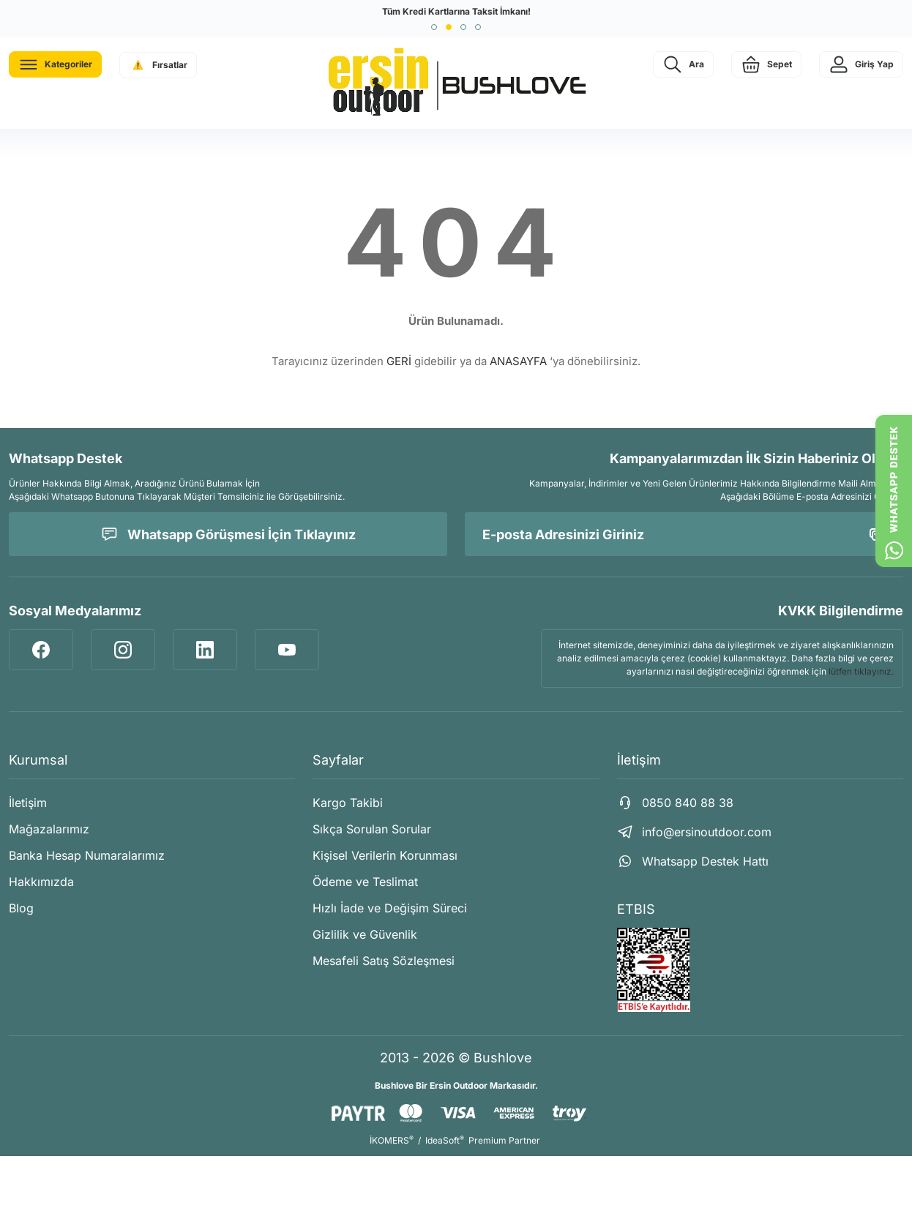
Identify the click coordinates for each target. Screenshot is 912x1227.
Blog (21, 908)
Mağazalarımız (49, 829)
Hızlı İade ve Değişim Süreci (390, 908)
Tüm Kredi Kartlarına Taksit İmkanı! (456, 11)
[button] (434, 27)
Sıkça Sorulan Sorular (372, 829)
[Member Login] (861, 64)
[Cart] (766, 64)
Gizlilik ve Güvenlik (365, 934)
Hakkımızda (41, 881)
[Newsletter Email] (684, 534)
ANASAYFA (518, 361)
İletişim (28, 802)
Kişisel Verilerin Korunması (385, 855)
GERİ (398, 361)
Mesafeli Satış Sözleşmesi (384, 960)
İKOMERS (392, 1140)
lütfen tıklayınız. (861, 671)
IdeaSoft (444, 1140)
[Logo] (456, 83)
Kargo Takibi (348, 802)
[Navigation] (55, 64)
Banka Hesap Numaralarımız (87, 855)
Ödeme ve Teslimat (365, 881)
